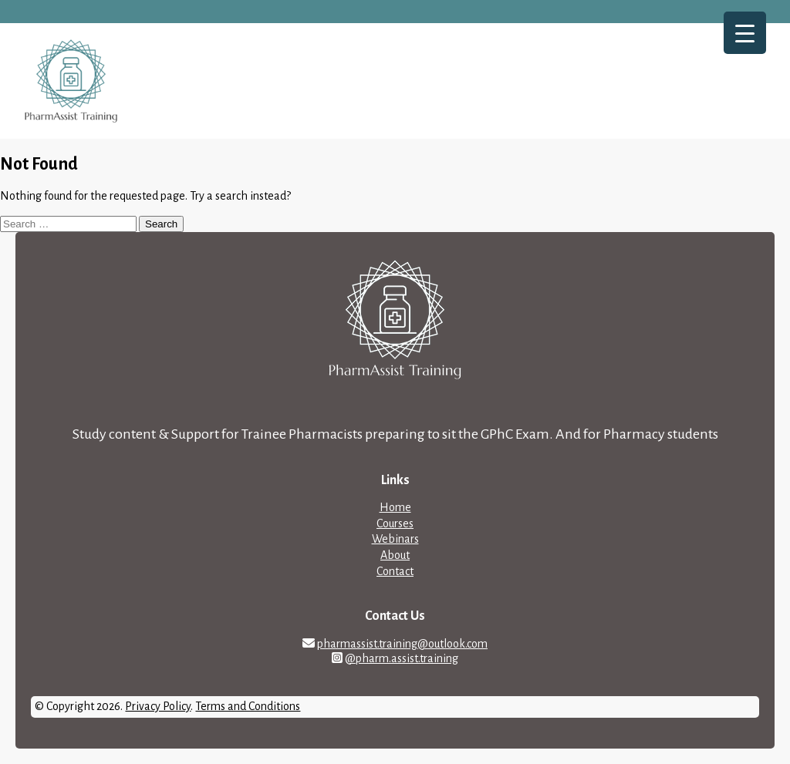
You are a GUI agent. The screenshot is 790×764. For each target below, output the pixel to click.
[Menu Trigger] (745, 33)
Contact (395, 571)
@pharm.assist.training (401, 658)
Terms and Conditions (247, 706)
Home (395, 507)
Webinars (395, 539)
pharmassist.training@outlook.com (402, 644)
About (395, 555)
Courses (395, 523)
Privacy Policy (158, 706)
